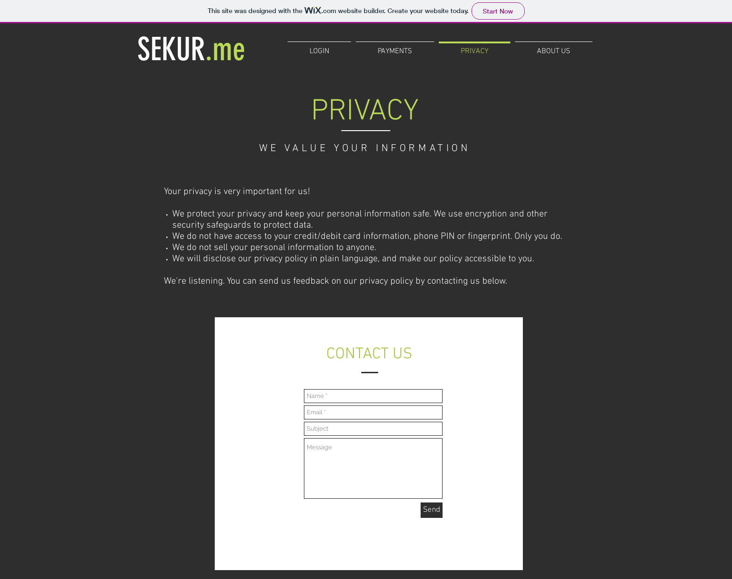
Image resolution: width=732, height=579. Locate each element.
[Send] (432, 510)
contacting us (453, 281)
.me (225, 49)
